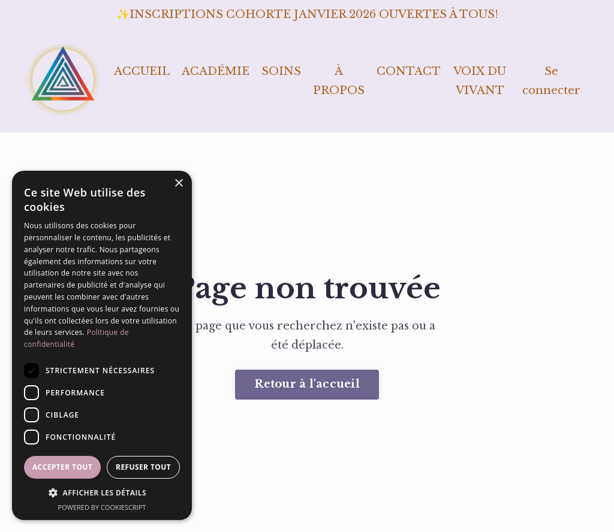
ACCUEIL (142, 71)
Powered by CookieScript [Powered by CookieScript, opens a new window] (102, 507)
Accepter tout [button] (62, 467)
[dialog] (102, 345)
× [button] (178, 183)
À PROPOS (339, 81)
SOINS (281, 71)
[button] (102, 493)
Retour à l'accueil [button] (307, 384)
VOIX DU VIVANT (479, 81)
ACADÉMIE (215, 71)
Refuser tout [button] (143, 467)
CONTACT (409, 71)
